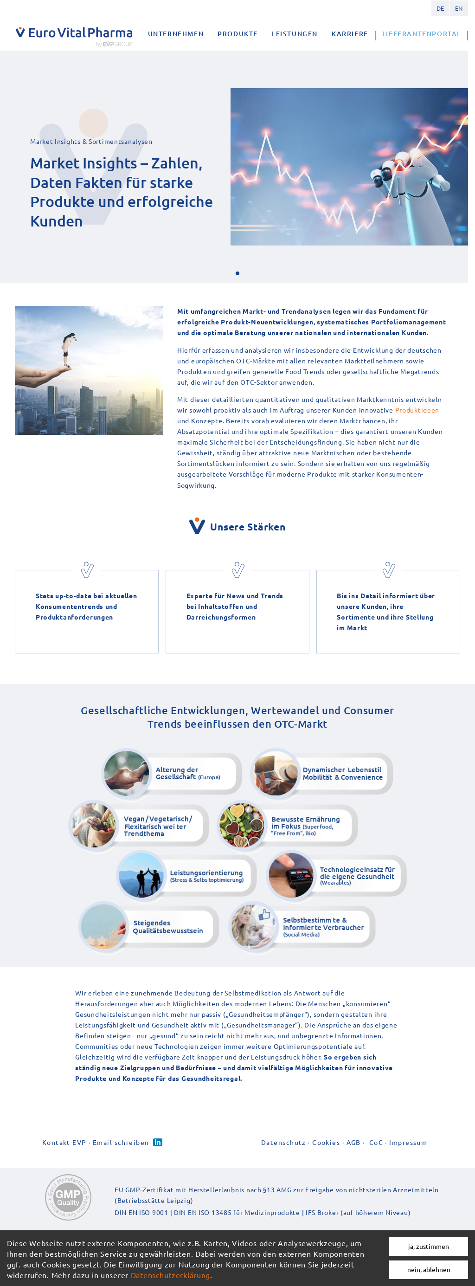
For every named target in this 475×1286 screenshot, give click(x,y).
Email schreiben (121, 1142)
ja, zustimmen (428, 1246)
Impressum (408, 1142)
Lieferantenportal (421, 33)
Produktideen (417, 410)
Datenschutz (283, 1142)
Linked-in (157, 1142)
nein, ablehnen (428, 1269)
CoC (376, 1142)
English (458, 8)
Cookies (326, 1142)
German (440, 8)
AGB (354, 1142)
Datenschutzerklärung (170, 1275)
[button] (237, 273)
